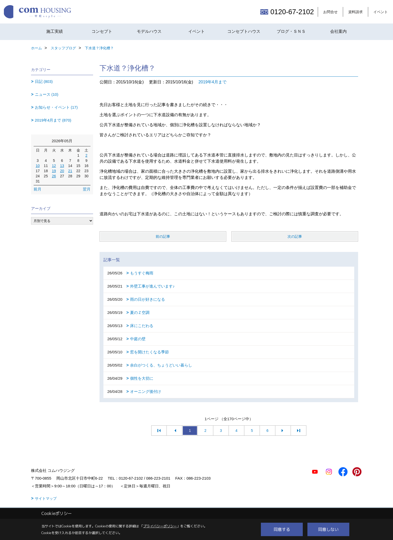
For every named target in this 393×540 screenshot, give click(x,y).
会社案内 (338, 31)
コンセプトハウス (243, 31)
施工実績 (54, 31)
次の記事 (295, 236)
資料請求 (355, 12)
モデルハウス (149, 31)
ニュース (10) (46, 94)
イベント (380, 12)
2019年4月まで (212, 82)
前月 (37, 189)
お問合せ (330, 12)
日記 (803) (44, 81)
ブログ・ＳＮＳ (291, 31)
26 (54, 176)
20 (62, 171)
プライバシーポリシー (160, 526)
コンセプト (102, 31)
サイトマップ (46, 498)
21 (70, 171)
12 (54, 166)
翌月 (86, 189)
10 (38, 166)
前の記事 (163, 236)
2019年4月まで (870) (53, 120)
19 (54, 171)
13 (62, 166)
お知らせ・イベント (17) (56, 107)
